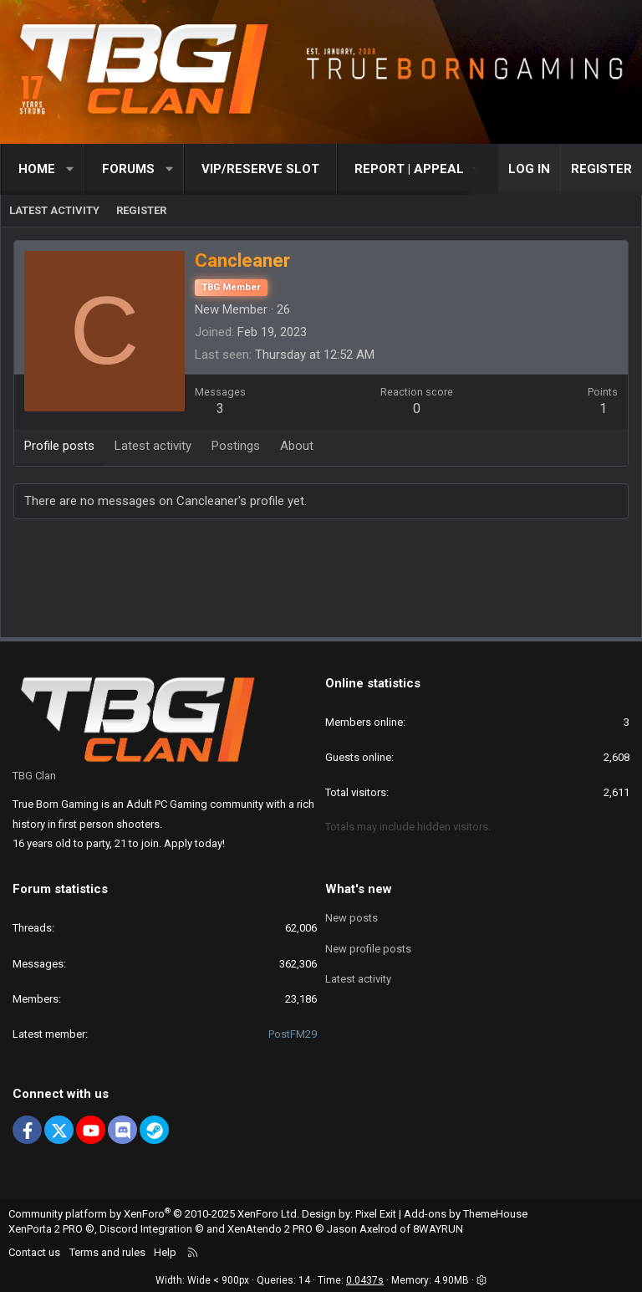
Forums (128, 168)
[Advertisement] (321, 582)
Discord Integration (145, 1229)
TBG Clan (34, 775)
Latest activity (54, 210)
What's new (358, 888)
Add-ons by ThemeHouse (465, 1214)
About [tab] (296, 445)
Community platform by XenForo (153, 1214)
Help (165, 1252)
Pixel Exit (375, 1214)
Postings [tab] (235, 445)
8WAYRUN (438, 1229)
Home (36, 168)
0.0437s (365, 1280)
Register (141, 210)
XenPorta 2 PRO (45, 1229)
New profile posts (368, 948)
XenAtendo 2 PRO (270, 1229)
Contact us (34, 1252)
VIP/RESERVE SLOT (260, 168)
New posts (351, 918)
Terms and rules (107, 1252)
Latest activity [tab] (153, 445)
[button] (71, 169)
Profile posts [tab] (59, 445)
